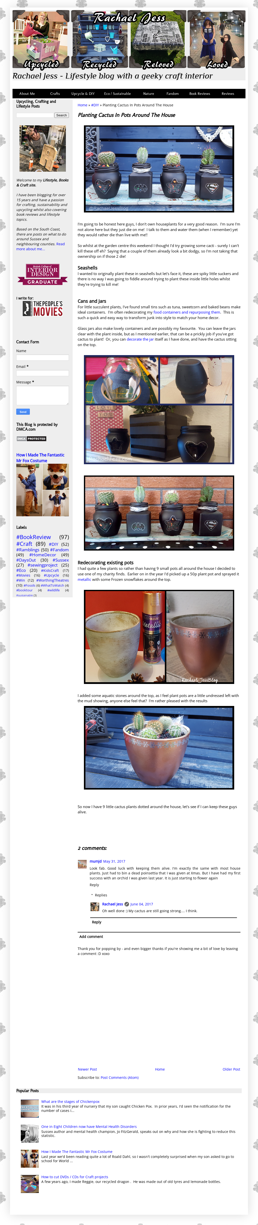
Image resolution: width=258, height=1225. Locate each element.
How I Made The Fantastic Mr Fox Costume (40, 457)
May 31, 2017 (114, 861)
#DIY (95, 105)
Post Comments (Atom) (120, 1077)
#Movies (23, 575)
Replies (101, 895)
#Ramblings (27, 550)
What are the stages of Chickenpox (70, 1101)
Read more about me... (40, 246)
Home (82, 105)
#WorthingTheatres (52, 580)
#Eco (21, 570)
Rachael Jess (112, 904)
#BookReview (33, 537)
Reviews (227, 93)
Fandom (173, 93)
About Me (27, 93)
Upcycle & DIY (84, 93)
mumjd (96, 861)
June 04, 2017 (142, 904)
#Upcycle (51, 575)
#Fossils (29, 585)
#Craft (24, 544)
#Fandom (59, 550)
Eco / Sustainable (118, 93)
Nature (148, 93)
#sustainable (24, 595)
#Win (20, 580)
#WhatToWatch (52, 585)
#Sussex (61, 560)
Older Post (231, 1069)
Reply (94, 884)
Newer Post (87, 1069)
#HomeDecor (42, 555)
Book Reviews (199, 93)
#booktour (24, 590)
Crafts (54, 93)
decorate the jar (140, 339)
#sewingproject (43, 565)
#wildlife (53, 590)
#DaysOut (26, 560)
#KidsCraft (50, 570)
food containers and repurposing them (186, 312)
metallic (85, 579)
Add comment (91, 936)
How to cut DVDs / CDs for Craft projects (74, 1176)
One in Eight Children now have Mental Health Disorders (89, 1126)
